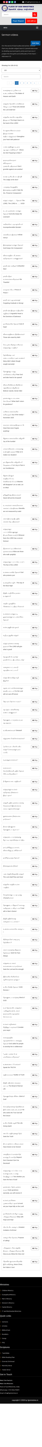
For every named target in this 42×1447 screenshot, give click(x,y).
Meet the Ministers (6, 1384)
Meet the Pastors (6, 1380)
